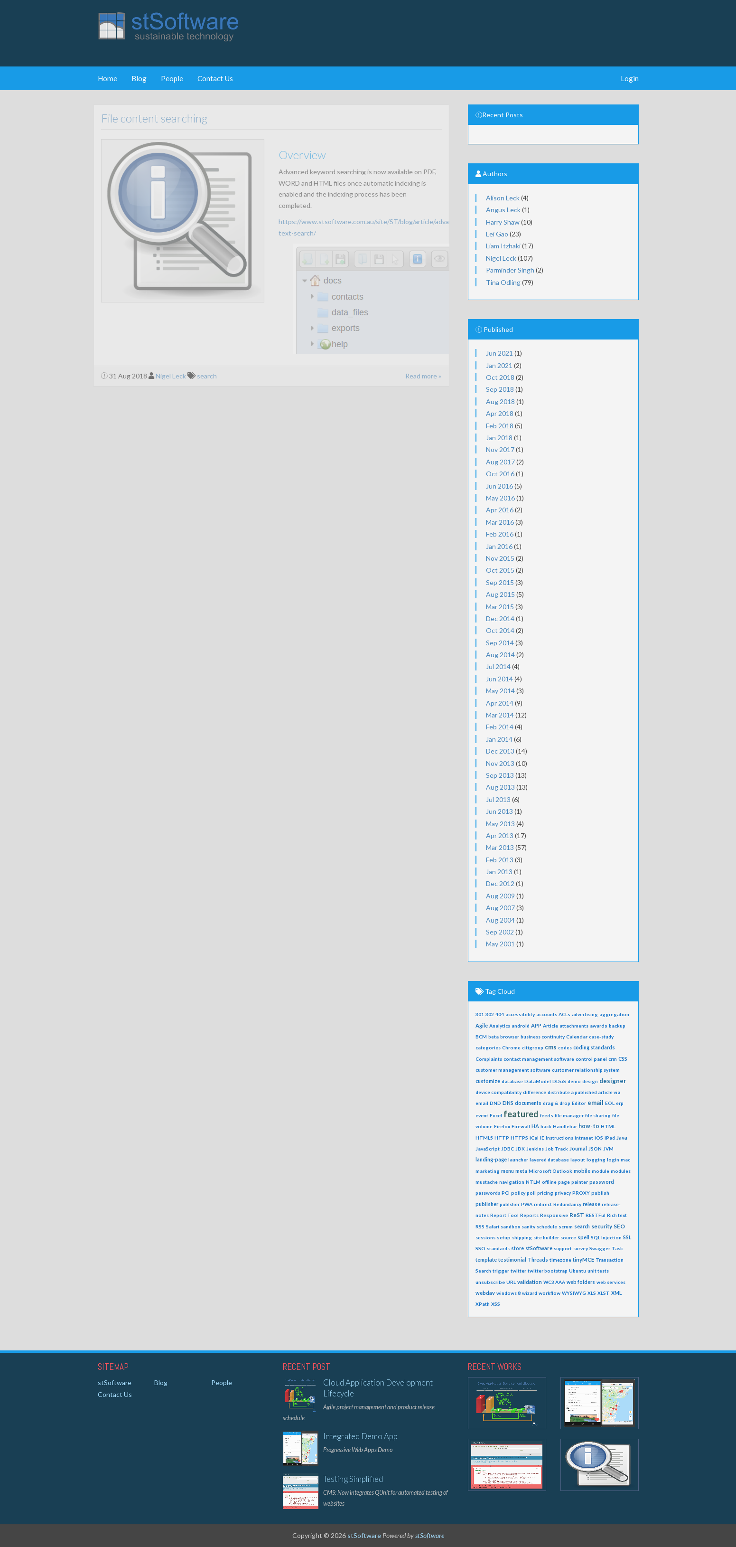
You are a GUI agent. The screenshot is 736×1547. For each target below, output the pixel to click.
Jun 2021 (499, 353)
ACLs (564, 1014)
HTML (608, 1126)
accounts (546, 1014)
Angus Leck (503, 210)
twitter (518, 1270)
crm (612, 1059)
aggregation (614, 1014)
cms (551, 1047)
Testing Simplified (353, 1479)
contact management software (538, 1059)
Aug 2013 (500, 787)
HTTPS (519, 1138)
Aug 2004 (500, 920)
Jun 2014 (499, 679)
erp (620, 1103)
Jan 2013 (499, 872)
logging (596, 1159)
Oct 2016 (500, 474)
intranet (584, 1138)
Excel (496, 1115)
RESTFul (596, 1215)
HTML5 (484, 1138)
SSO (480, 1248)
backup (617, 1025)
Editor (579, 1103)
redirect (543, 1204)
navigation (511, 1182)
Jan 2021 (499, 365)
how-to (588, 1126)
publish (600, 1193)
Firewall (521, 1126)
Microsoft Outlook (550, 1171)
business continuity (543, 1036)
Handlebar (565, 1126)
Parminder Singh (510, 270)
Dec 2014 (500, 618)
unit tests (598, 1270)
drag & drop (556, 1103)
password (601, 1182)
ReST (576, 1214)
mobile (582, 1171)
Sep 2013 (500, 775)
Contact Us (215, 78)
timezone (560, 1260)
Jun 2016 (499, 486)
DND (495, 1103)
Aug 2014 (500, 655)
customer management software (512, 1070)
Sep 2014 (500, 643)
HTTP (501, 1138)
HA (535, 1126)
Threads (538, 1260)
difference (534, 1092)
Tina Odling (503, 282)
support (563, 1248)
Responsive (554, 1215)
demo (574, 1081)
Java (621, 1137)
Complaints (488, 1059)
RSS (479, 1226)
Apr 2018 (499, 413)
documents (528, 1103)
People (172, 78)
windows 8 (508, 1293)
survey (580, 1248)
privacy (563, 1193)
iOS (599, 1138)
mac (625, 1159)
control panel (591, 1059)
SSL (627, 1237)
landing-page (491, 1159)
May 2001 (500, 944)
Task (617, 1248)
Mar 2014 (500, 715)
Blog (139, 78)
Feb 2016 (499, 534)
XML (616, 1293)
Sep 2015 (500, 582)
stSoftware (538, 1248)
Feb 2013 (499, 860)
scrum (566, 1226)
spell (583, 1237)
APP (536, 1025)
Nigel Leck (501, 258)
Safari (492, 1226)
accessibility (520, 1014)
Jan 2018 (499, 438)
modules (621, 1171)
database (512, 1081)
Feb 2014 (499, 727)
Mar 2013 (500, 847)
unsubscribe (490, 1282)
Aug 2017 (500, 462)
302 (489, 1014)
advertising (585, 1014)
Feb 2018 (499, 426)
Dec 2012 (500, 883)
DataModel (537, 1081)
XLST (603, 1293)
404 (499, 1014)
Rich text (617, 1215)
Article (550, 1025)
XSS (495, 1304)
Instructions (559, 1138)
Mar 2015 (500, 607)
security (601, 1226)
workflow (549, 1293)
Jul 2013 (498, 799)
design (590, 1081)
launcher (518, 1159)
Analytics (499, 1025)
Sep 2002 (500, 932)
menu (507, 1171)
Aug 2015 (500, 594)
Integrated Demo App (360, 1436)
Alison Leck (503, 198)
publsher (510, 1204)
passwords (487, 1193)
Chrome (511, 1047)
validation (529, 1282)
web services (610, 1282)
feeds (546, 1115)
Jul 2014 (498, 666)
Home (107, 78)
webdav (485, 1293)
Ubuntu (577, 1270)
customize (487, 1081)
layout (577, 1159)
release (591, 1204)
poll (531, 1193)
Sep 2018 (500, 389)
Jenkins (535, 1148)
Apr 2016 (499, 510)
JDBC (507, 1148)
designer (612, 1081)
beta (493, 1036)
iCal (534, 1138)
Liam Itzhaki (503, 246)
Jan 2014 (499, 739)
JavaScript (487, 1148)
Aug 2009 (500, 896)
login (613, 1159)
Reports (529, 1215)
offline (549, 1182)
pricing (545, 1193)
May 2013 (500, 824)
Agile (481, 1025)
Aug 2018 (500, 401)
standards (498, 1248)
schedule (547, 1226)
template (486, 1259)
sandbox (510, 1226)
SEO (619, 1226)
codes (565, 1047)
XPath (482, 1304)
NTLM (533, 1182)
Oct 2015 (500, 570)
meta (521, 1171)
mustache (486, 1182)
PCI (506, 1193)
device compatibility (498, 1092)
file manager (569, 1115)
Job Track (556, 1148)
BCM (481, 1036)
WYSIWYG (574, 1293)
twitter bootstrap (548, 1270)
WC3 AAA (554, 1282)
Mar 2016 (500, 522)
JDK (520, 1148)
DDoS (559, 1081)
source (568, 1237)
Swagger (599, 1248)
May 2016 (500, 498)
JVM (608, 1148)
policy (518, 1193)
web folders (581, 1282)
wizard (529, 1293)
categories (488, 1047)
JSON (595, 1148)
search (582, 1226)
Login (630, 78)
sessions (485, 1237)
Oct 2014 (500, 630)
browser (509, 1036)
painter (579, 1182)
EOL (610, 1103)
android (521, 1025)
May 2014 (500, 691)
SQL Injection (606, 1237)
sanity (528, 1226)
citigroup (532, 1047)
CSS (622, 1059)
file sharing (598, 1115)
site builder (546, 1237)
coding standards (594, 1047)
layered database (549, 1159)
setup (504, 1237)
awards (598, 1025)
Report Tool (504, 1215)
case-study (601, 1036)
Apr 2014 (499, 703)
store (517, 1248)
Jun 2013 (499, 811)
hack (545, 1126)
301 (479, 1014)
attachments (573, 1025)
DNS (508, 1103)
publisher (486, 1204)
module (600, 1171)
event (481, 1115)
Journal (578, 1148)
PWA (526, 1204)
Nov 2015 (500, 558)
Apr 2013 (499, 835)
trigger (501, 1270)
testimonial (512, 1259)
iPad (610, 1138)
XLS (591, 1293)
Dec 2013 (500, 751)
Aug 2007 (500, 908)
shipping (522, 1237)
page (564, 1182)
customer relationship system (586, 1070)
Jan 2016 (499, 546)
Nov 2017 (500, 449)
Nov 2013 (500, 763)
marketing (487, 1171)
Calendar (576, 1036)
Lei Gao (497, 234)
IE (542, 1138)
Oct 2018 (500, 377)
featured (521, 1114)
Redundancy (567, 1204)
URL (511, 1282)
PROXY (581, 1193)
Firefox (502, 1126)
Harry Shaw (503, 222)
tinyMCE (583, 1259)
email (595, 1102)
